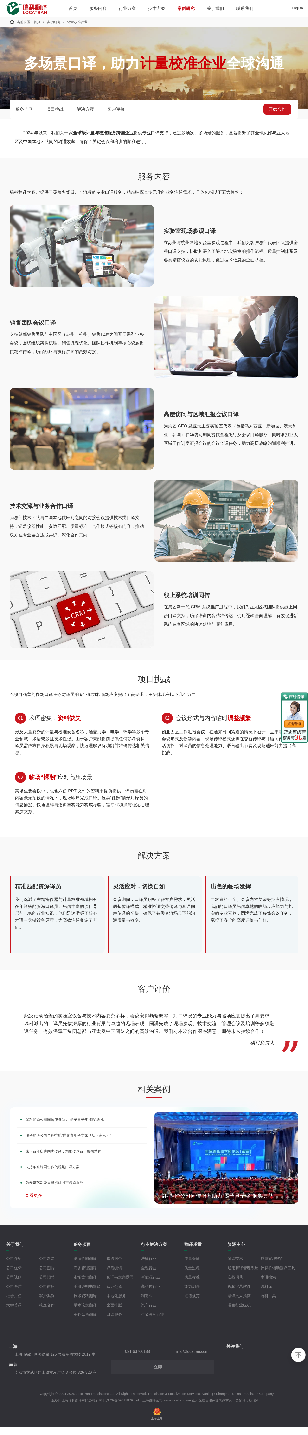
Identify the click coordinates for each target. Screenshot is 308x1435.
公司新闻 (47, 1266)
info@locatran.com (192, 1359)
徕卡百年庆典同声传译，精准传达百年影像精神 (79, 1163)
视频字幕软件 (239, 1294)
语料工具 (268, 1303)
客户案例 (47, 1303)
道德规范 (192, 1303)
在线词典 (235, 1285)
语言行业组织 (239, 1313)
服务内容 (98, 8)
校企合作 (47, 1313)
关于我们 (215, 8)
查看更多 (33, 1212)
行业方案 (127, 8)
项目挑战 (55, 109)
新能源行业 (150, 1285)
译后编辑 (114, 1276)
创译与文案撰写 (120, 1285)
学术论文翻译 (85, 1313)
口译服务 (114, 1322)
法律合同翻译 (85, 1266)
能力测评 (192, 1294)
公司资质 (14, 1294)
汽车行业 (148, 1313)
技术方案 (156, 8)
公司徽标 (47, 1294)
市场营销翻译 (85, 1285)
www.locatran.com (177, 1408)
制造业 (147, 1303)
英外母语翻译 (85, 1322)
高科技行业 (150, 1294)
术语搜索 (268, 1285)
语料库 (266, 1294)
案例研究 (186, 8)
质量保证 (192, 1266)
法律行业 (148, 1266)
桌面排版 (114, 1313)
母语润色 (114, 1266)
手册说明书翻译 (87, 1294)
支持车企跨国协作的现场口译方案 (65, 1181)
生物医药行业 (152, 1322)
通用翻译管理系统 (243, 1276)
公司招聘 (47, 1285)
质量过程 (192, 1276)
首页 (73, 8)
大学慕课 (14, 1313)
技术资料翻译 (85, 1303)
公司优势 (14, 1276)
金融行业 (148, 1276)
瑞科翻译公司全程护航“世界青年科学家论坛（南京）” (85, 1146)
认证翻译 (114, 1294)
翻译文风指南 (239, 1303)
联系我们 (244, 8)
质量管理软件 (272, 1266)
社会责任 (14, 1303)
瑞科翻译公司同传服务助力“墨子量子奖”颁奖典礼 (81, 1128)
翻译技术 (235, 1266)
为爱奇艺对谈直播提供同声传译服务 (67, 1199)
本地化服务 (116, 1303)
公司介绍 (14, 1266)
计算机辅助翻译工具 (278, 1276)
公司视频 (14, 1285)
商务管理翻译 (85, 1276)
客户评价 (116, 109)
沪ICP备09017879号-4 (122, 1408)
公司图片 (47, 1276)
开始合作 (277, 109)
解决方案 (85, 109)
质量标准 (192, 1285)
